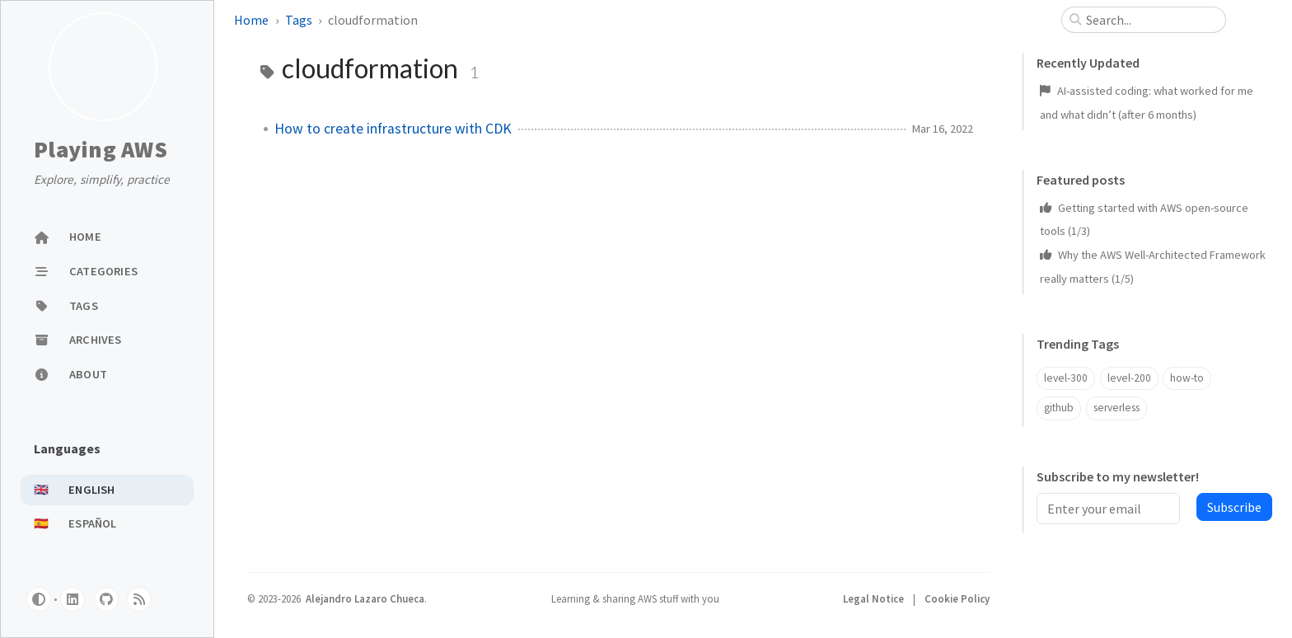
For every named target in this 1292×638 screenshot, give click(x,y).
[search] (1150, 19)
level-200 (1129, 378)
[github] (106, 599)
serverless (1116, 408)
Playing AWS (100, 150)
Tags (298, 20)
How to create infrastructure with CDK (393, 129)
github (1059, 408)
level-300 (1066, 378)
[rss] (139, 599)
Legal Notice (874, 598)
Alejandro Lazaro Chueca (365, 598)
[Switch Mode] (38, 599)
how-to (1187, 378)
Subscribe (1234, 507)
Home (251, 20)
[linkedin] (72, 599)
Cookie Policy (957, 598)
